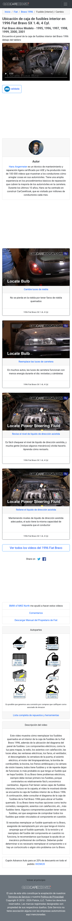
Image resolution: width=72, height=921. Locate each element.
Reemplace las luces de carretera (36, 361)
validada (12, 89)
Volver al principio (36, 880)
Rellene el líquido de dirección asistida (36, 509)
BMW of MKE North (19, 605)
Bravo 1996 (27, 11)
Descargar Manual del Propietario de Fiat (36, 620)
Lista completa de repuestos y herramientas (36, 715)
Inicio (7, 11)
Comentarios (36, 613)
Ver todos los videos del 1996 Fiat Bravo (36, 548)
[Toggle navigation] (65, 4)
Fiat (16, 11)
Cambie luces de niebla (36, 289)
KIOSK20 (40, 864)
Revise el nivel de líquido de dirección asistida (36, 434)
